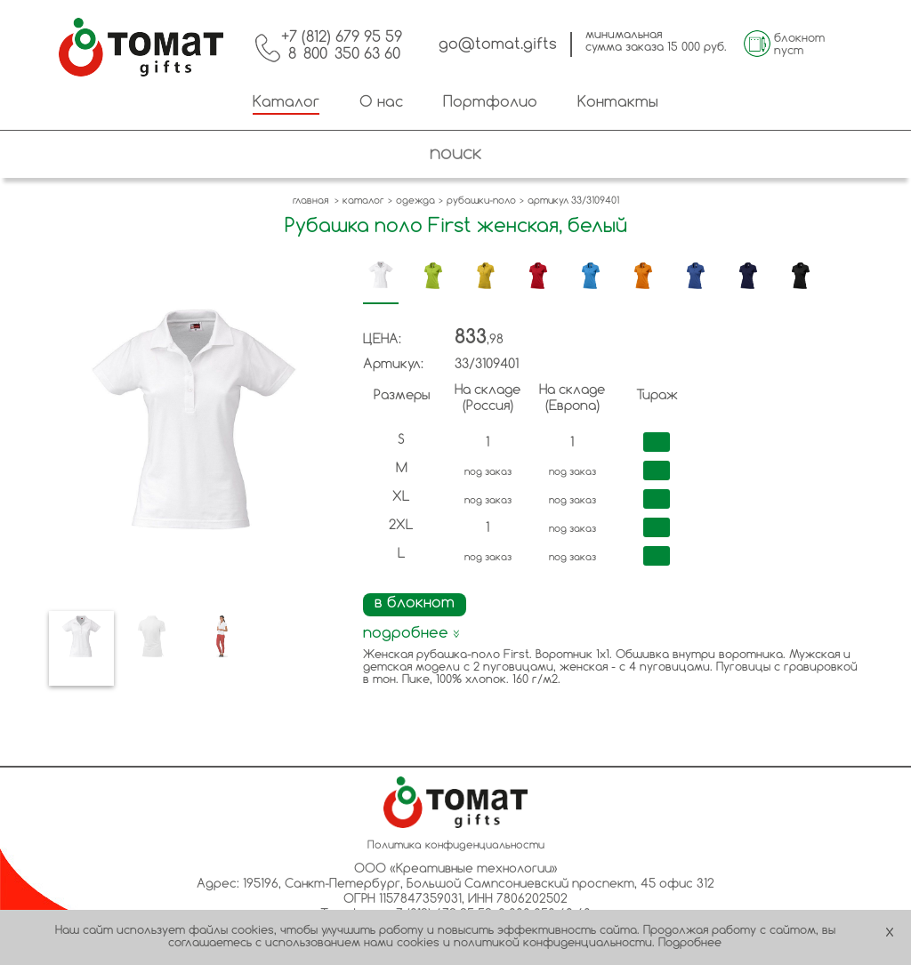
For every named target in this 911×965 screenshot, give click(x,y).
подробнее (411, 633)
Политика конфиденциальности (455, 845)
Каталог (286, 102)
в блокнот (415, 603)
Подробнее (690, 943)
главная (310, 201)
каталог (363, 201)
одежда (415, 201)
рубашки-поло (481, 201)
